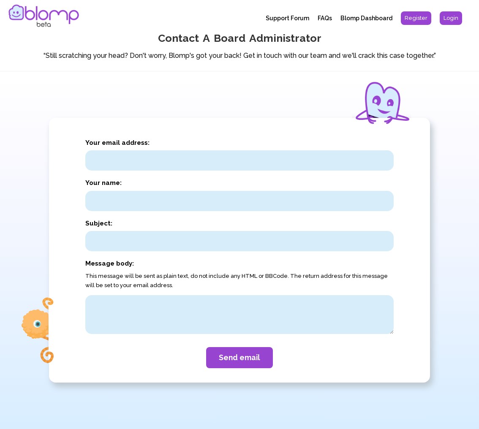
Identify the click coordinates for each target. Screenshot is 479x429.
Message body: (109, 263)
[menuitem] (416, 18)
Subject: (98, 223)
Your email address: (117, 143)
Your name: (103, 183)
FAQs (325, 18)
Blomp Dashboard (366, 18)
